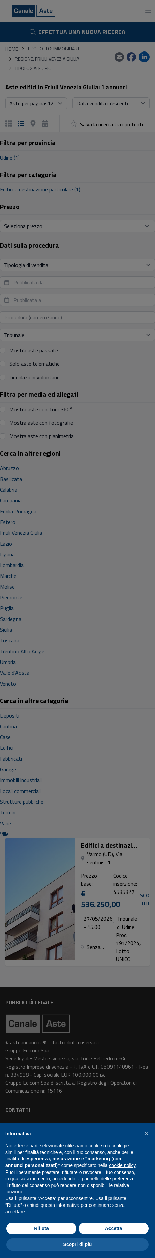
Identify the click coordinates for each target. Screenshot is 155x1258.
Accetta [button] (113, 1228)
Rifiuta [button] (41, 1228)
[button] (146, 1133)
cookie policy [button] (122, 1165)
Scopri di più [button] (77, 1244)
